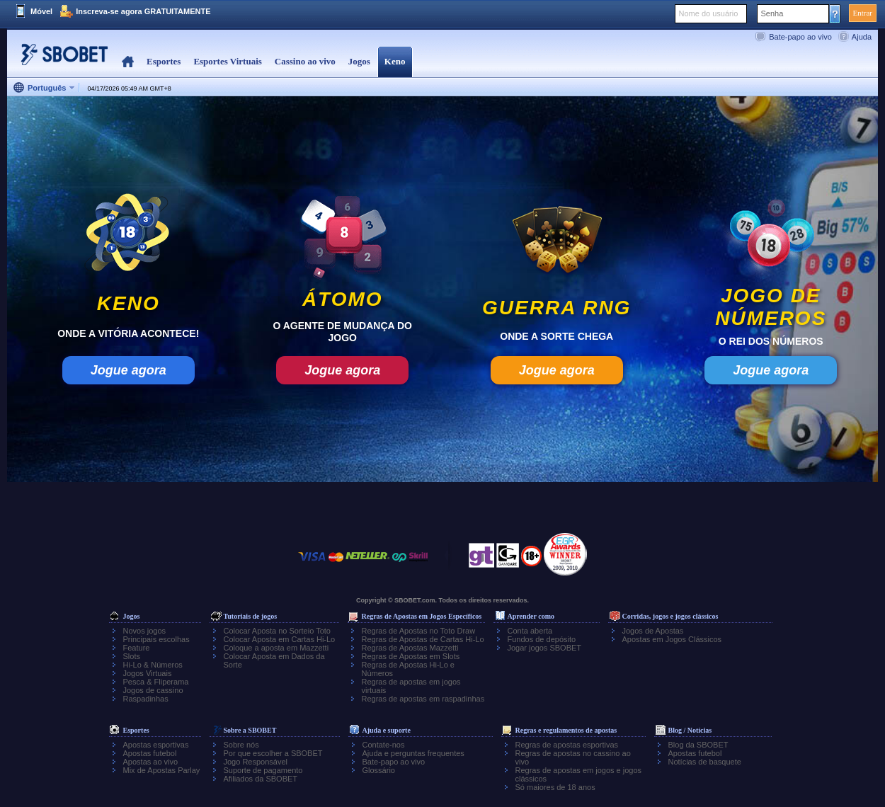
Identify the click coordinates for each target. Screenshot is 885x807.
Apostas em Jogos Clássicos (672, 639)
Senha (772, 13)
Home (128, 62)
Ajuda (862, 37)
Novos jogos (144, 630)
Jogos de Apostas (653, 630)
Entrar (862, 12)
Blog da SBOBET (698, 744)
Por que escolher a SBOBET (273, 753)
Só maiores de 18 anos (555, 787)
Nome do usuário (708, 13)
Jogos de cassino (153, 690)
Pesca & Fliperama (156, 681)
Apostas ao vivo (150, 761)
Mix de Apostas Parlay (161, 770)
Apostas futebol (150, 753)
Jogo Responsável (256, 761)
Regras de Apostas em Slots (411, 656)
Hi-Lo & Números (153, 664)
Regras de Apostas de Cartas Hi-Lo (423, 639)
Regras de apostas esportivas (567, 744)
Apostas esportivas (156, 744)
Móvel (41, 11)
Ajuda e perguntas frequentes (413, 753)
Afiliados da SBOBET (261, 778)
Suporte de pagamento (263, 770)
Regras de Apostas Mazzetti (410, 647)
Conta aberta (530, 630)
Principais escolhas (156, 639)
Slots (131, 656)
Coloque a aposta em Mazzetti (276, 647)
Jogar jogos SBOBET (545, 647)
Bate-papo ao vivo (800, 37)
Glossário (378, 770)
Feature (136, 647)
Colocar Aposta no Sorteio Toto (277, 630)
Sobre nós (241, 744)
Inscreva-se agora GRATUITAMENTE (143, 11)
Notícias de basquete (704, 761)
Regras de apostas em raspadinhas (423, 698)
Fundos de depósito (542, 639)
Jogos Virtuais (147, 673)
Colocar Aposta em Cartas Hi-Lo (280, 639)
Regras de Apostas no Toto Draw (419, 630)
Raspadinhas (146, 698)
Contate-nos (383, 744)
